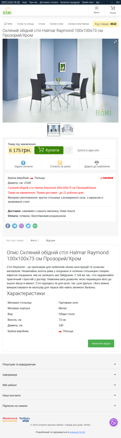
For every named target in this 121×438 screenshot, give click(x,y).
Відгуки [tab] (50, 240)
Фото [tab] (35, 240)
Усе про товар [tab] (14, 240)
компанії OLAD (77, 432)
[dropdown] (113, 422)
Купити (48, 149)
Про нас (33, 2)
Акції (24, 2)
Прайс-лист (88, 2)
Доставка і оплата (49, 2)
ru (118, 2)
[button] (115, 41)
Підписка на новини (15, 405)
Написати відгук (101, 343)
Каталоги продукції (70, 2)
